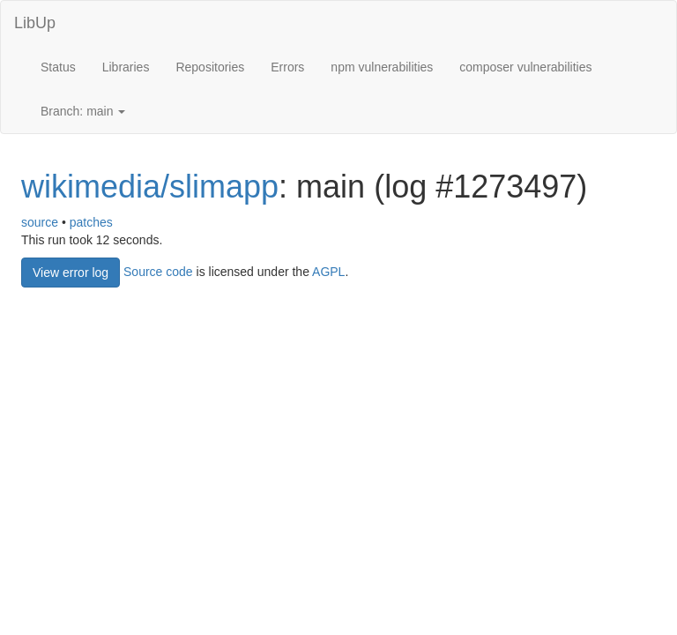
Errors (287, 67)
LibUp (35, 23)
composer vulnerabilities (525, 67)
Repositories (209, 67)
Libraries (126, 67)
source (39, 222)
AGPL (328, 271)
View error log (70, 272)
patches (91, 222)
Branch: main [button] (83, 111)
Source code (158, 271)
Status (58, 67)
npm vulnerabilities (382, 67)
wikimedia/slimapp (150, 186)
